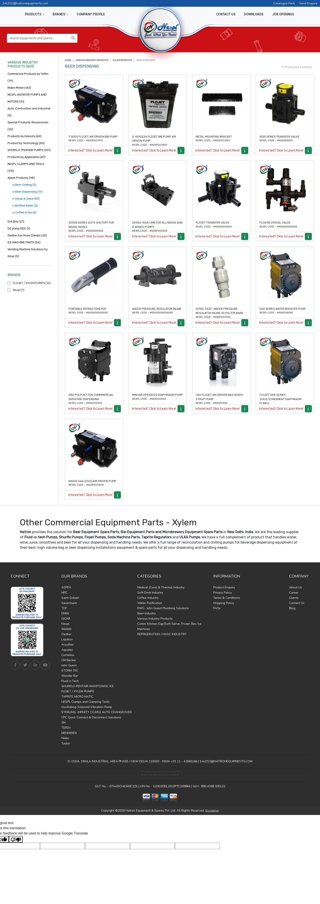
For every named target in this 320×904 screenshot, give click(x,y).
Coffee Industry (147, 598)
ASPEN (66, 587)
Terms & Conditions (226, 598)
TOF (64, 608)
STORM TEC (69, 671)
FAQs (217, 608)
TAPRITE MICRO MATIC (77, 697)
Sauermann (69, 603)
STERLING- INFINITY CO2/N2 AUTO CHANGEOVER (96, 712)
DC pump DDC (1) (19, 228)
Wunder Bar (69, 676)
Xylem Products (122, 60)
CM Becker (68, 660)
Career (293, 593)
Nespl (65, 624)
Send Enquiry (308, 3)
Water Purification (149, 603)
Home (68, 60)
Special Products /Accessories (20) (28, 126)
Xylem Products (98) (21, 177)
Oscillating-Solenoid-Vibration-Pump (86, 707)
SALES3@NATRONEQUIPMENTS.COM (226, 761)
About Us (295, 587)
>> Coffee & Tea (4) (24, 212)
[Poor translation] (16, 839)
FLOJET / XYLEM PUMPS (77, 691)
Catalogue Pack (284, 3)
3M (63, 723)
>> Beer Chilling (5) (24, 184)
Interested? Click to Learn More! (90, 150)
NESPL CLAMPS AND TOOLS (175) (26, 167)
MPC (64, 593)
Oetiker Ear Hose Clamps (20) (27, 235)
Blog (292, 608)
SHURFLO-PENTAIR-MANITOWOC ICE (87, 686)
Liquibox (67, 639)
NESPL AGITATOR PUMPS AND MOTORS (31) (27, 98)
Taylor (65, 743)
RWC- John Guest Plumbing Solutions (163, 608)
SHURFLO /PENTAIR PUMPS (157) (29, 150)
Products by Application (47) (26, 157)
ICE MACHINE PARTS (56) (24, 242)
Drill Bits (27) (16, 221)
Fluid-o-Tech (70, 681)
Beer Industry (146, 613)
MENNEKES (69, 733)
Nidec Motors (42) (19, 87)
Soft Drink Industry (150, 593)
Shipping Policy (223, 603)
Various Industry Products (92, 60)
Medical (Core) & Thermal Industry (160, 587)
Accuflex (67, 645)
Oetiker (66, 634)
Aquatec (67, 650)
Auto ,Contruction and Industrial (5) (29, 112)
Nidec (65, 738)
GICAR (65, 619)
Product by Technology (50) (26, 143)
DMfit (65, 613)
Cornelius (67, 655)
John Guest (69, 665)
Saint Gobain (70, 598)
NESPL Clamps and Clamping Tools (85, 702)
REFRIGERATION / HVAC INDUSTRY (162, 634)
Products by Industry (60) (25, 136)
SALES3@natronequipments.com (25, 3)
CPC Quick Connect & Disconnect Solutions (91, 717)
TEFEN (65, 728)
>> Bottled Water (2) (25, 205)
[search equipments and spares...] (38, 38)
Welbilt (66, 629)
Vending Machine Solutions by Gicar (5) (28, 253)
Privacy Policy (222, 593)
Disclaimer (212, 810)
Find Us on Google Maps (160, 775)
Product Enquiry (224, 587)
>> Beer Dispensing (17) (27, 191)
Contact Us (296, 603)
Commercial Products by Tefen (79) (28, 77)
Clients (294, 598)
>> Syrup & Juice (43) (26, 198)
